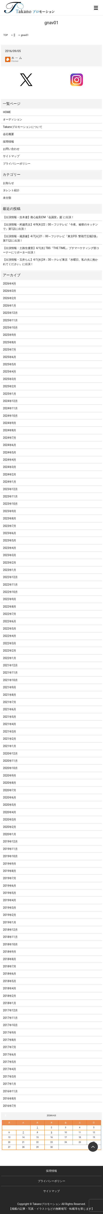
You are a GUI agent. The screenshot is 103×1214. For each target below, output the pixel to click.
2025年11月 (10, 320)
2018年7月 (9, 966)
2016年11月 (10, 1091)
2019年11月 (10, 849)
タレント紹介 (11, 190)
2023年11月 (10, 496)
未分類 (7, 197)
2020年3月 (9, 819)
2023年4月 (9, 547)
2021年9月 (9, 687)
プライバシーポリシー (16, 163)
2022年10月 (10, 591)
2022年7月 (9, 613)
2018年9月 (9, 951)
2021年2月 (9, 738)
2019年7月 (9, 878)
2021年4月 (9, 724)
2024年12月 (10, 401)
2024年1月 (9, 481)
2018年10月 (10, 944)
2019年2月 (9, 914)
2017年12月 (10, 1010)
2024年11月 (10, 408)
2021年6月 (9, 709)
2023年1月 (9, 569)
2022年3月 (9, 643)
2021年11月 (10, 672)
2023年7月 (9, 525)
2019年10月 (10, 856)
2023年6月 (9, 533)
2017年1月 (9, 1083)
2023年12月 (10, 489)
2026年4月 (9, 283)
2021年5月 (9, 716)
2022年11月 (10, 584)
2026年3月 (9, 290)
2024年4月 (9, 459)
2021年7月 (9, 702)
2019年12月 (10, 841)
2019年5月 (9, 892)
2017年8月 (9, 1039)
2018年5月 (9, 981)
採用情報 (8, 141)
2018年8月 (9, 959)
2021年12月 (10, 665)
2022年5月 (9, 628)
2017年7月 (9, 1047)
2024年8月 (9, 430)
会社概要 (8, 134)
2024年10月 (10, 415)
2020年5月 (9, 804)
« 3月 (6, 1115)
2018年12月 (10, 929)
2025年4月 (9, 371)
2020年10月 (10, 768)
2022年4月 (9, 635)
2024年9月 (9, 423)
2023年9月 (9, 511)
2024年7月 (9, 437)
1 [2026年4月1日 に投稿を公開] (37, 1127)
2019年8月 (9, 871)
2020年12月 (10, 753)
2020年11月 (10, 760)
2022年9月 (9, 599)
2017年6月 (9, 1054)
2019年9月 (9, 863)
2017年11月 (10, 1017)
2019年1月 (9, 922)
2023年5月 (9, 540)
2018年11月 (10, 936)
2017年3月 (9, 1076)
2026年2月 (9, 298)
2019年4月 (9, 900)
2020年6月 (9, 797)
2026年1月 (9, 305)
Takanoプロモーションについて (22, 126)
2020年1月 (9, 834)
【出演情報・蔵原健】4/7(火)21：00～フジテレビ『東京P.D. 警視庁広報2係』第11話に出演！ (51, 238)
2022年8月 (9, 606)
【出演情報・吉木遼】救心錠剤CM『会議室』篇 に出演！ (38, 217)
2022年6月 (9, 621)
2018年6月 (9, 973)
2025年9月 (9, 334)
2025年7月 (9, 349)
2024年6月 (9, 445)
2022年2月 (9, 650)
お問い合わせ (11, 148)
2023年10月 (10, 503)
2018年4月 (9, 988)
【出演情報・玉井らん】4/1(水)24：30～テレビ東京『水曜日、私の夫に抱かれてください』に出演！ (50, 262)
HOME (7, 112)
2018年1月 (9, 1003)
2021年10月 (10, 680)
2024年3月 (9, 467)
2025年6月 (9, 357)
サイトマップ (11, 156)
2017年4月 (9, 1069)
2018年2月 (9, 995)
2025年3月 (9, 379)
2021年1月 (9, 746)
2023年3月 (9, 555)
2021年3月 (9, 731)
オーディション (12, 119)
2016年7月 (9, 1105)
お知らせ (8, 183)
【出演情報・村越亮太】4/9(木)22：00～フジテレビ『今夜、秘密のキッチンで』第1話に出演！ (50, 226)
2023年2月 (9, 562)
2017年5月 (9, 1061)
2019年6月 (9, 885)
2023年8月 (9, 518)
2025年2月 (9, 386)
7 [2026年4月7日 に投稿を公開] (23, 1132)
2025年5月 (9, 364)
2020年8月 (9, 782)
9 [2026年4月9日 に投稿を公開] (51, 1132)
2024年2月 (9, 474)
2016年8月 (9, 1098)
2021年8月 (9, 694)
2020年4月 (9, 812)
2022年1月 (9, 658)
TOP (5, 35)
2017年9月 (9, 1032)
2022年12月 (10, 577)
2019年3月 (9, 907)
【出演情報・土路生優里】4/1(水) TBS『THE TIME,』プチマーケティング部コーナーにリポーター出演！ (51, 250)
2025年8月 (9, 342)
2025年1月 (9, 393)
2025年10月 (10, 327)
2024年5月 (9, 452)
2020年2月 (9, 827)
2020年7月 (9, 790)
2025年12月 (10, 312)
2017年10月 (10, 1025)
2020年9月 (9, 775)
